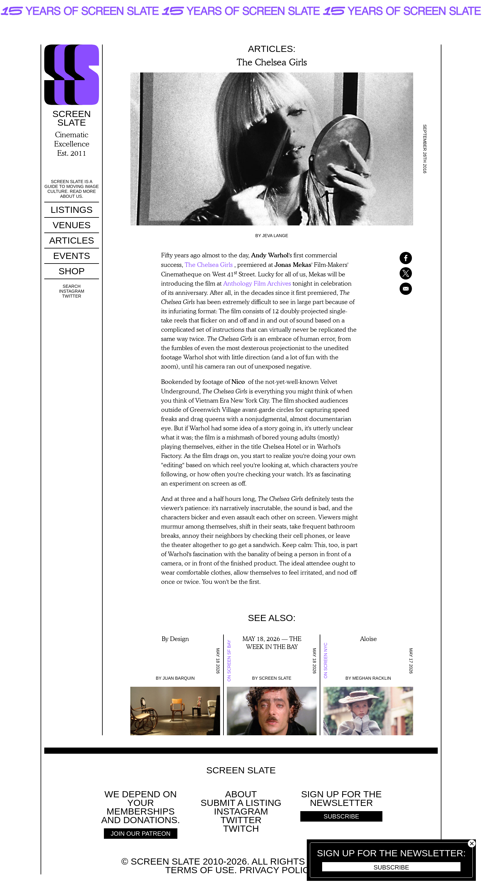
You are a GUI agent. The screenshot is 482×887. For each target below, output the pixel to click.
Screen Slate (275, 678)
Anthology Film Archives (257, 283)
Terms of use (199, 870)
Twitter (71, 296)
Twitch (241, 828)
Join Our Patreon (141, 833)
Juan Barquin (179, 678)
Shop (71, 271)
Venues (71, 225)
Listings (72, 210)
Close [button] (472, 843)
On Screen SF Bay (229, 661)
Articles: (272, 49)
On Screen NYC (325, 661)
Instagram (71, 291)
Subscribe (391, 867)
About (241, 794)
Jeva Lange (275, 235)
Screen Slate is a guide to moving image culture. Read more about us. (72, 189)
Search (72, 286)
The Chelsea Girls (209, 264)
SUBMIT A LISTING (241, 803)
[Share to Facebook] (398, 258)
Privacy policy (276, 870)
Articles (71, 240)
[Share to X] (398, 273)
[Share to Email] (398, 289)
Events (71, 256)
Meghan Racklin (371, 678)
